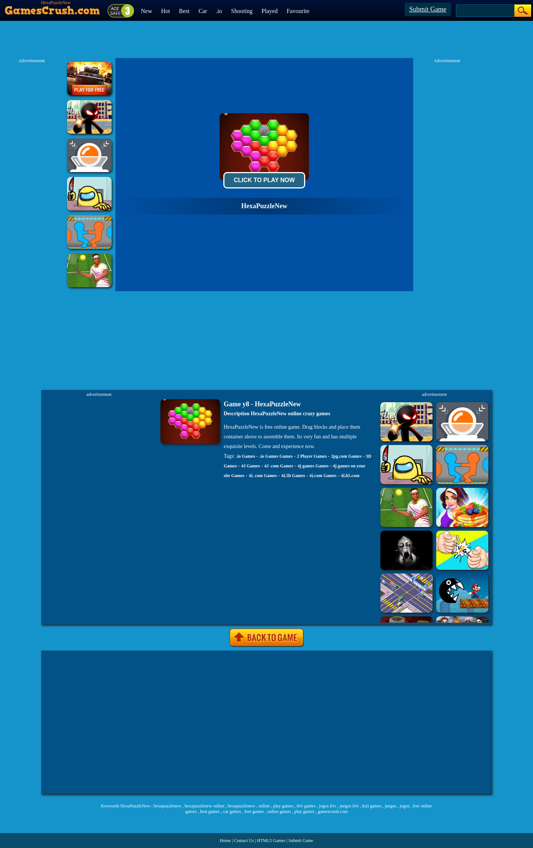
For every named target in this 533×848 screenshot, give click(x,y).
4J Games (250, 466)
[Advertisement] (111, 722)
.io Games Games (276, 456)
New (146, 11)
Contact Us (244, 840)
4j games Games (312, 466)
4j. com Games (263, 475)
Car (202, 11)
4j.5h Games (293, 475)
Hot (165, 11)
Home (225, 840)
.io (219, 11)
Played (270, 11)
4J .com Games (278, 466)
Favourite (298, 11)
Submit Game (428, 9)
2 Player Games (312, 456)
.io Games (245, 456)
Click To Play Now (264, 180)
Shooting (242, 11)
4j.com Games (322, 475)
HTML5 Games (271, 840)
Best (184, 11)
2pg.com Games (346, 456)
